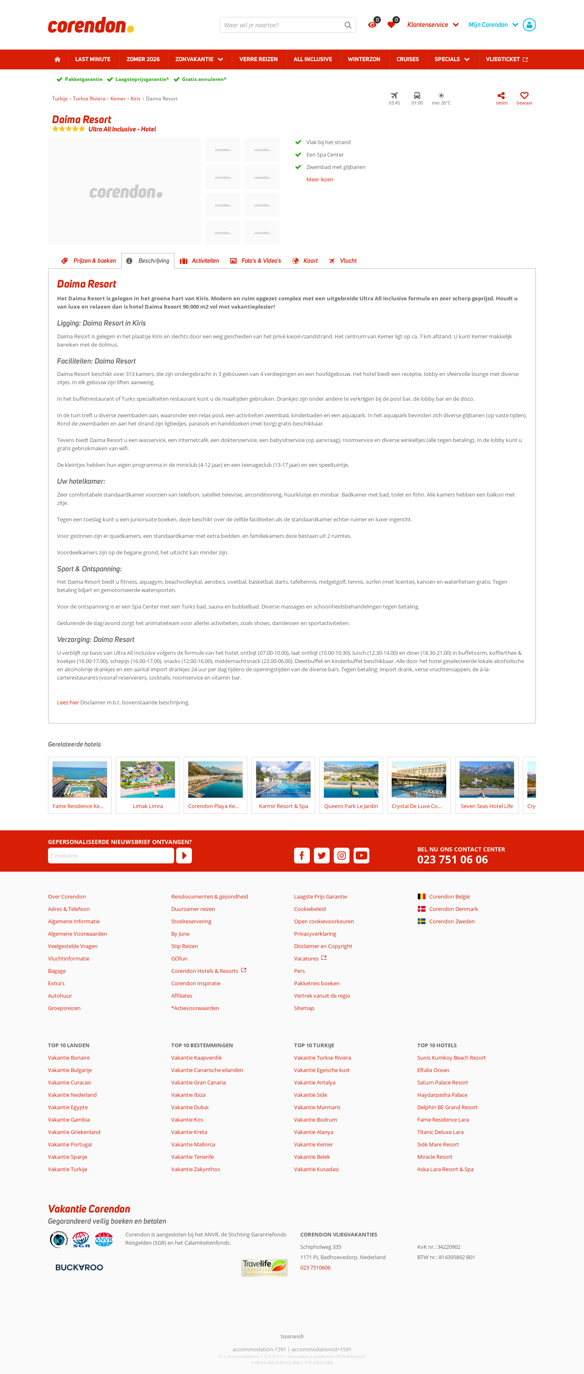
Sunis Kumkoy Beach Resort (451, 1057)
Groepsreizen (64, 1008)
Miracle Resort (434, 1156)
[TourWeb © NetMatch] (292, 1336)
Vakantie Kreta (189, 1132)
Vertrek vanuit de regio (322, 995)
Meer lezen (319, 179)
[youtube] (361, 855)
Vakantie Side (310, 1094)
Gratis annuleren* (204, 79)
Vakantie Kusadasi (316, 1169)
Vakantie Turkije (67, 1169)
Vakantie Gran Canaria (198, 1082)
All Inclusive (313, 59)
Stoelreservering (191, 921)
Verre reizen (258, 59)
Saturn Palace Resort (442, 1082)
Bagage (57, 971)
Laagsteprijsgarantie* (142, 79)
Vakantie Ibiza (188, 1094)
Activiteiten (205, 260)
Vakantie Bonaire (69, 1057)
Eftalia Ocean (433, 1070)
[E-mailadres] (111, 855)
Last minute (92, 59)
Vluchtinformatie (68, 958)
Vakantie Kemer (313, 1144)
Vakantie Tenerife (192, 1156)
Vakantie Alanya (313, 1132)
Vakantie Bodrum (315, 1119)
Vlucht (348, 260)
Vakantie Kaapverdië (196, 1057)
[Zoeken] (348, 25)
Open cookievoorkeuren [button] (324, 921)
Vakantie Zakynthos (195, 1169)
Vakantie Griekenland (74, 1132)
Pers (299, 971)
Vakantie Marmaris (317, 1107)
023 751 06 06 (452, 859)
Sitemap (304, 1008)
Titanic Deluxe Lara (440, 1132)
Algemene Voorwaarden (77, 933)
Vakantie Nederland (72, 1094)
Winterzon (364, 59)
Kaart (311, 260)
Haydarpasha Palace (442, 1094)
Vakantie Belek (312, 1156)
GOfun (179, 958)
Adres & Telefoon (69, 909)
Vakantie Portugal (70, 1144)
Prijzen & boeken (95, 260)
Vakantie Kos (187, 1119)
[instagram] (341, 855)
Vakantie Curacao (69, 1082)
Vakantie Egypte (68, 1107)
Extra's (56, 983)
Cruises (408, 59)
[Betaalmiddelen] (78, 1266)
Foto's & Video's (261, 260)
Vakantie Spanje (67, 1156)
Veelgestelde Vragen (73, 946)
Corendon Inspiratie (195, 983)
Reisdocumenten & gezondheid (209, 896)
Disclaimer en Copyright (323, 946)
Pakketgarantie (84, 79)
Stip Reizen (184, 946)
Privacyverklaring (315, 933)
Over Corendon (67, 896)
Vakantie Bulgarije (70, 1070)
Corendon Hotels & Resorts (204, 971)
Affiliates (181, 995)
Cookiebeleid (310, 909)
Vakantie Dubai (189, 1107)
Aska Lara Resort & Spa (445, 1169)
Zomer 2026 (143, 59)
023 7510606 (315, 1267)
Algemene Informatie (74, 921)
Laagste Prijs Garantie (320, 896)
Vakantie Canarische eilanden (207, 1070)
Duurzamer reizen (193, 909)
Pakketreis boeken (317, 983)
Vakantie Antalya (314, 1082)
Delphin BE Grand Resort (447, 1107)
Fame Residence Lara (443, 1119)
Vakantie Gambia (69, 1119)
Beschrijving (154, 260)
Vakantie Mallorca (193, 1144)
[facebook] (302, 855)
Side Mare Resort (438, 1144)
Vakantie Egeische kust (322, 1070)
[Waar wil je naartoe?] (288, 25)
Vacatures (306, 958)
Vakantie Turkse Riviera (322, 1057)
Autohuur (60, 995)
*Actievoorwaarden (195, 1008)
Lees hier (68, 702)
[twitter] (322, 855)
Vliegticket (503, 59)
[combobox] (288, 25)
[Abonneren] (184, 855)
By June (180, 933)
